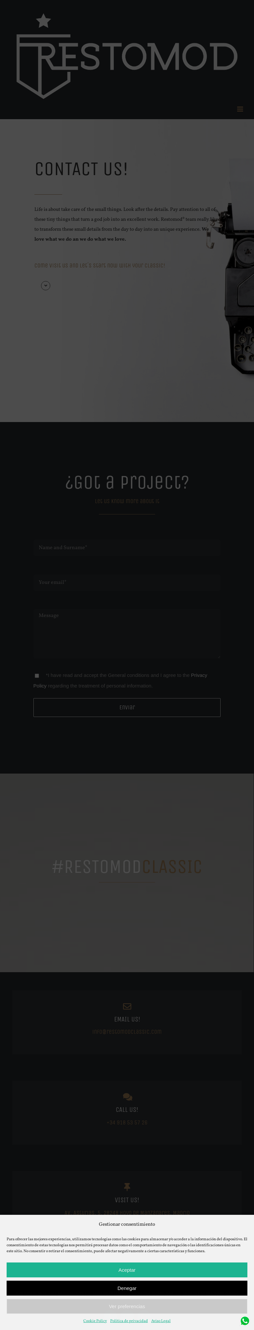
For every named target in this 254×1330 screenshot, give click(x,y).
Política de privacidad (129, 1321)
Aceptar (127, 1270)
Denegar (127, 1288)
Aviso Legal (161, 1321)
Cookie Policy (95, 1321)
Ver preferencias (127, 1306)
